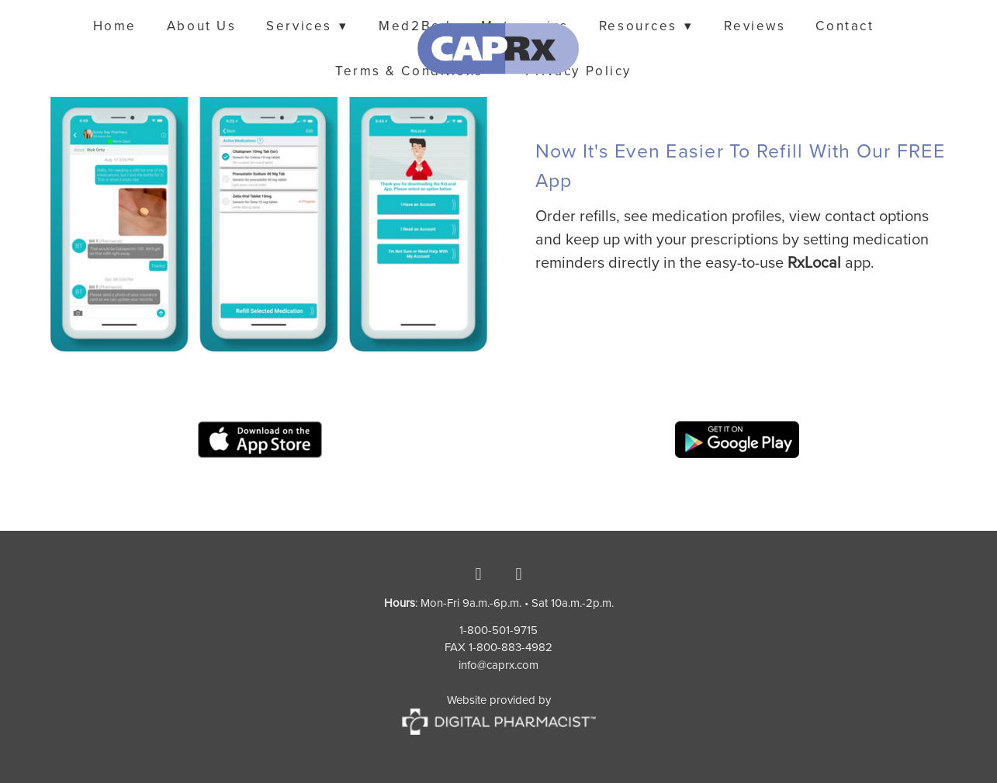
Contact (844, 25)
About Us (201, 25)
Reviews (754, 25)
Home (115, 25)
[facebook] (478, 574)
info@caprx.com (498, 665)
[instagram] (519, 574)
